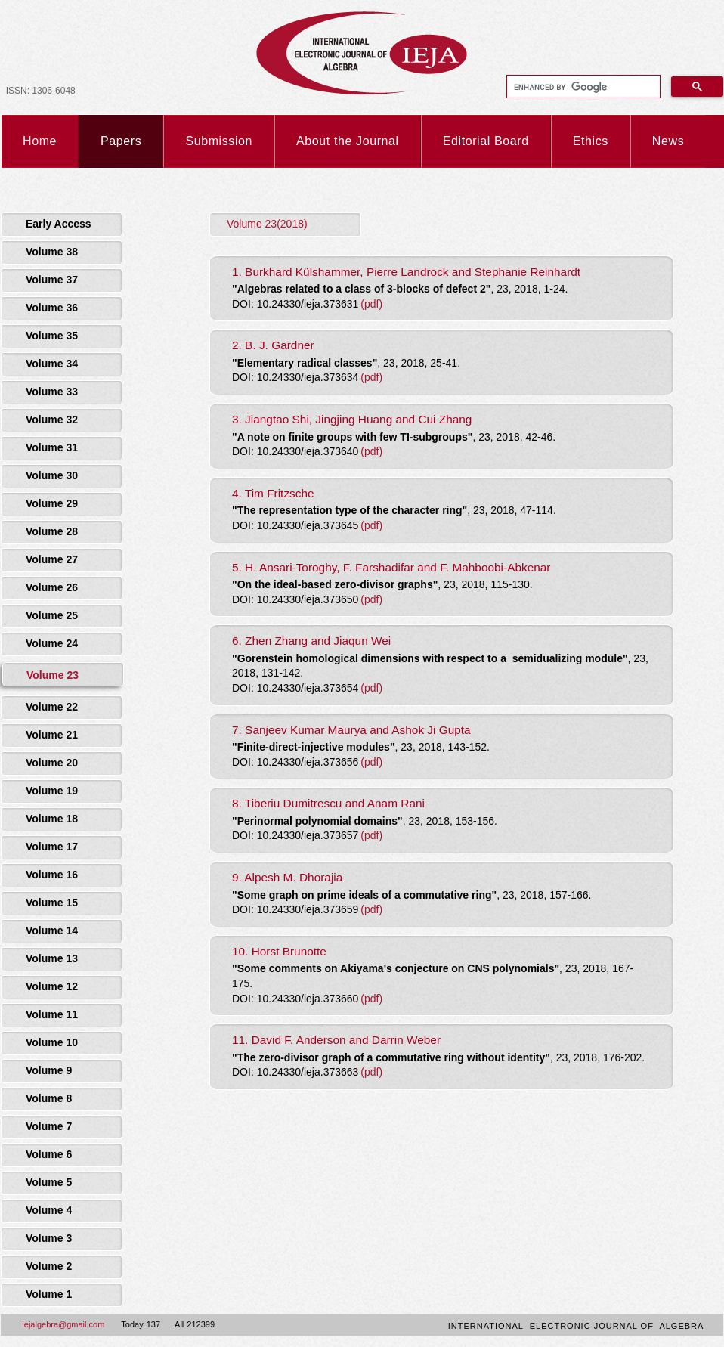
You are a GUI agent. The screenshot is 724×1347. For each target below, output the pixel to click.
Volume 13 (52, 958)
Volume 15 (52, 902)
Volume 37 (52, 280)
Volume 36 (52, 308)
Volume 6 (49, 1154)
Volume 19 (52, 791)
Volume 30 (52, 475)
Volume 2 (49, 1266)
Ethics (590, 141)
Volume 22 (52, 707)
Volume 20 (52, 763)
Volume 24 (52, 643)
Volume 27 (52, 559)
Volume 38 (52, 252)
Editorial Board (486, 141)
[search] (582, 87)
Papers (121, 141)
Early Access (58, 224)
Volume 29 (52, 503)
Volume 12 (52, 986)
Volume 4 (49, 1210)
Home (40, 141)
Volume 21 (52, 735)
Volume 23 (52, 675)
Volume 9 (49, 1070)
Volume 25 (52, 615)
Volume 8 (49, 1098)
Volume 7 (49, 1126)
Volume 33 (52, 392)
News (668, 141)
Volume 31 (52, 447)
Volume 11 (52, 1014)
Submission (218, 141)
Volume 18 (52, 819)
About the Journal (347, 141)
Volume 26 (52, 587)
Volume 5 (49, 1182)
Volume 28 (52, 531)
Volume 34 (52, 364)
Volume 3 (49, 1238)
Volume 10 (52, 1042)
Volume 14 (52, 930)
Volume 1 (49, 1294)
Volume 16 (52, 875)
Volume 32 (52, 419)
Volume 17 (52, 847)
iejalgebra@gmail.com (63, 1324)
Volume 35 (52, 336)
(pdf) (371, 304)
